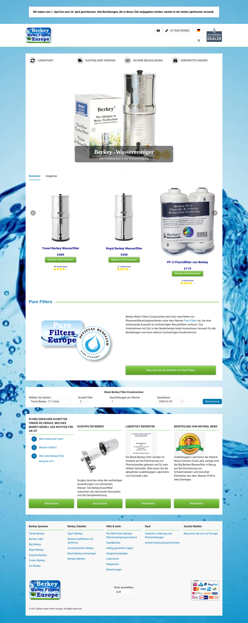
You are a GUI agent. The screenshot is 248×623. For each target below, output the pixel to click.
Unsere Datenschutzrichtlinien (162, 550)
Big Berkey (35, 551)
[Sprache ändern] (199, 30)
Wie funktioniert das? (51, 446)
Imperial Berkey (38, 562)
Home (31, 50)
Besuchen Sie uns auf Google (201, 540)
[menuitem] (32, 50)
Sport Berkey (75, 540)
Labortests (112, 566)
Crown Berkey (37, 567)
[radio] (54, 276)
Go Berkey (35, 573)
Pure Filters (190, 328)
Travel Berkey (36, 540)
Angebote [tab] (51, 183)
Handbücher (113, 550)
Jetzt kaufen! (99, 510)
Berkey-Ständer (76, 566)
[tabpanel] (124, 244)
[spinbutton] (117, 408)
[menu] (124, 50)
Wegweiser (112, 571)
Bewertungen (114, 576)
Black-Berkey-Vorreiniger (82, 560)
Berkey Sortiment (51, 50)
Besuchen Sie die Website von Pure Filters (170, 377)
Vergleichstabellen (117, 560)
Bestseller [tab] (34, 183)
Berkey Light (36, 546)
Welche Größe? (48, 454)
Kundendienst (84, 50)
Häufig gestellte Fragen (119, 555)
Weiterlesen (51, 510)
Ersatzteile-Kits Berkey (80, 555)
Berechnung (212, 408)
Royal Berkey (36, 557)
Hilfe (68, 50)
